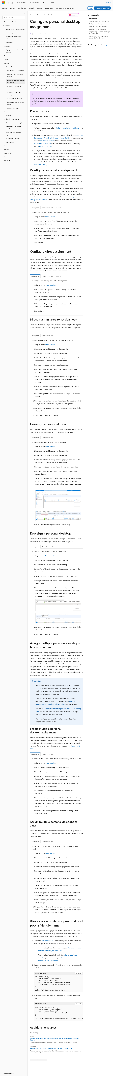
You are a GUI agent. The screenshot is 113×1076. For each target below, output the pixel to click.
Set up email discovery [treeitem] (12, 138)
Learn (32, 15)
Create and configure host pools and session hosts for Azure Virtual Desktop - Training (54, 1039)
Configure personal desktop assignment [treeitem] (15, 81)
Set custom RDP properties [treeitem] (15, 70)
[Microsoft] (3, 2)
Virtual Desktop (48, 15)
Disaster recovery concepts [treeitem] (14, 123)
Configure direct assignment (97, 24)
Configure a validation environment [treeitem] (14, 87)
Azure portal (49, 217)
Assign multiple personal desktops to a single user (99, 32)
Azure (39, 15)
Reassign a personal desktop (97, 29)
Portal (90, 8)
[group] (58, 1013)
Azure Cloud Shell (45, 146)
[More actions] (81, 15)
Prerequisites (93, 19)
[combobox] (13, 17)
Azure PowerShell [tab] (47, 208)
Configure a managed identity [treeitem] (13, 93)
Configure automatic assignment (99, 21)
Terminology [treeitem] (9, 33)
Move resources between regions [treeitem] (13, 133)
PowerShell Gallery (40, 165)
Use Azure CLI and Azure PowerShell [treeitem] (13, 127)
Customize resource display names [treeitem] (15, 103)
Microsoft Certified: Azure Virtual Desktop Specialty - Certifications (51, 1048)
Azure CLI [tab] (59, 208)
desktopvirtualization (47, 141)
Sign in (108, 2)
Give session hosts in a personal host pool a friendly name (98, 37)
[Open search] (104, 2)
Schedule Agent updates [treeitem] (14, 98)
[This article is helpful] (104, 45)
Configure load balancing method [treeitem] (15, 75)
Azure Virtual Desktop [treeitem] (10, 22)
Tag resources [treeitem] (10, 142)
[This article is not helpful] (106, 45)
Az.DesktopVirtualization (42, 143)
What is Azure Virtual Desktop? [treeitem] (15, 29)
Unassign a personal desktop (97, 26)
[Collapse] (24, 13)
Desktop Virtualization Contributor (68, 128)
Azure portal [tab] (35, 208)
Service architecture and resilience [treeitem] (13, 38)
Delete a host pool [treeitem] (12, 108)
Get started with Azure (102, 8)
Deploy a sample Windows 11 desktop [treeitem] (14, 51)
